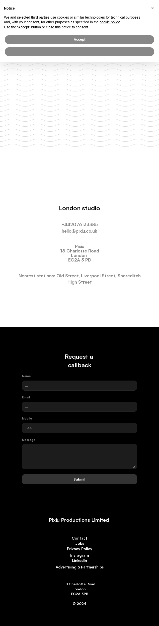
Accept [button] (80, 39)
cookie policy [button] (109, 22)
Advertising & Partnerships (80, 567)
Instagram (79, 555)
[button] (152, 8)
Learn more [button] (79, 51)
